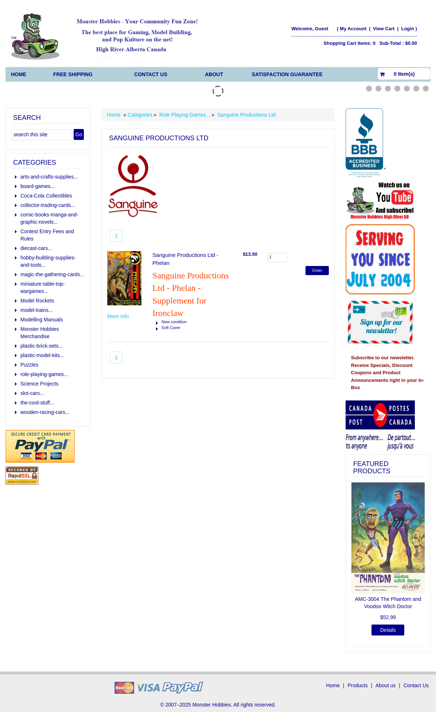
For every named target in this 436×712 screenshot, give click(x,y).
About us (385, 685)
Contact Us (150, 74)
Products (357, 685)
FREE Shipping (73, 74)
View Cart (384, 28)
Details (388, 630)
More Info (118, 316)
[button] (356, 564)
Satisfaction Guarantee (287, 74)
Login (407, 28)
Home (18, 74)
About (214, 74)
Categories (141, 115)
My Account (353, 28)
